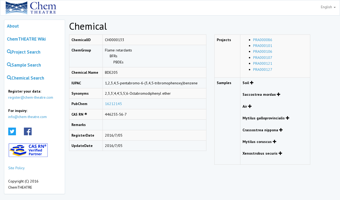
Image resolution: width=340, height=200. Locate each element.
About (13, 26)
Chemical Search (25, 78)
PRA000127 (262, 69)
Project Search (23, 52)
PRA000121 (262, 63)
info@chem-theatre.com (27, 116)
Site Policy (16, 168)
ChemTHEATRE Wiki (26, 39)
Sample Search (24, 65)
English (328, 7)
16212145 (113, 103)
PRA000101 (262, 45)
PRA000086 (262, 39)
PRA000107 (262, 57)
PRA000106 (262, 51)
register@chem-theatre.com (30, 97)
